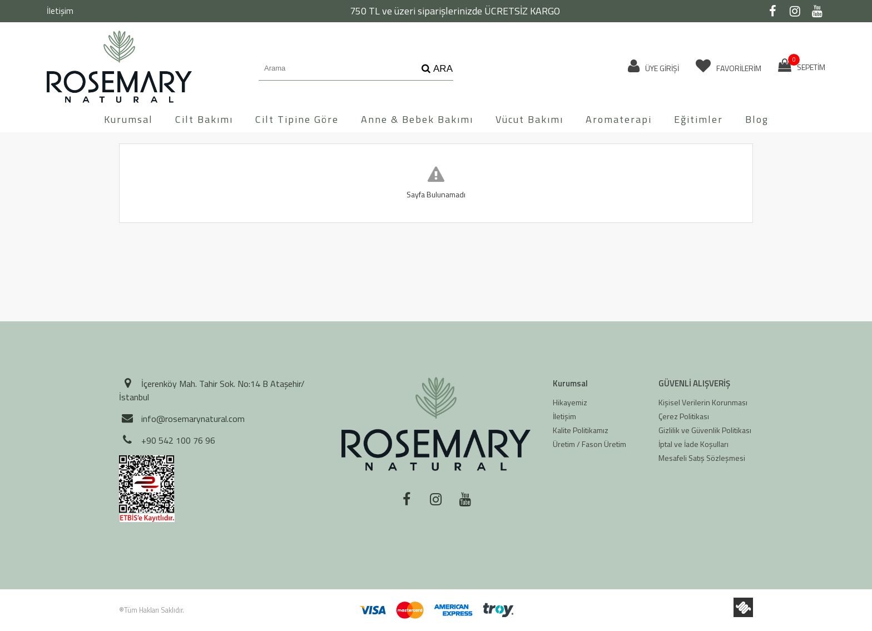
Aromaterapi (619, 119)
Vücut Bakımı (529, 119)
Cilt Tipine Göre (297, 119)
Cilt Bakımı (204, 119)
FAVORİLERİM (728, 66)
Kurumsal (128, 119)
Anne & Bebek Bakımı (417, 119)
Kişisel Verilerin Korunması (702, 402)
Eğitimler (698, 119)
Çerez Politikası (683, 416)
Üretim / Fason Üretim (589, 444)
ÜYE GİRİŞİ (653, 66)
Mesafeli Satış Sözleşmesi (701, 458)
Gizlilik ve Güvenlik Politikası (704, 430)
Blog (757, 119)
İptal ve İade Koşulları (693, 444)
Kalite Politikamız (580, 430)
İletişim (60, 10)
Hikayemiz (570, 402)
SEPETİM (801, 65)
